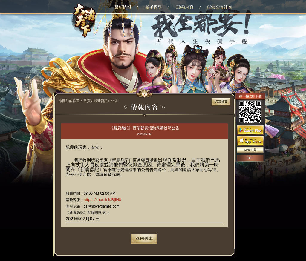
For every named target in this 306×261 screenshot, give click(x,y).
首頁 (87, 101)
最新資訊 (101, 101)
